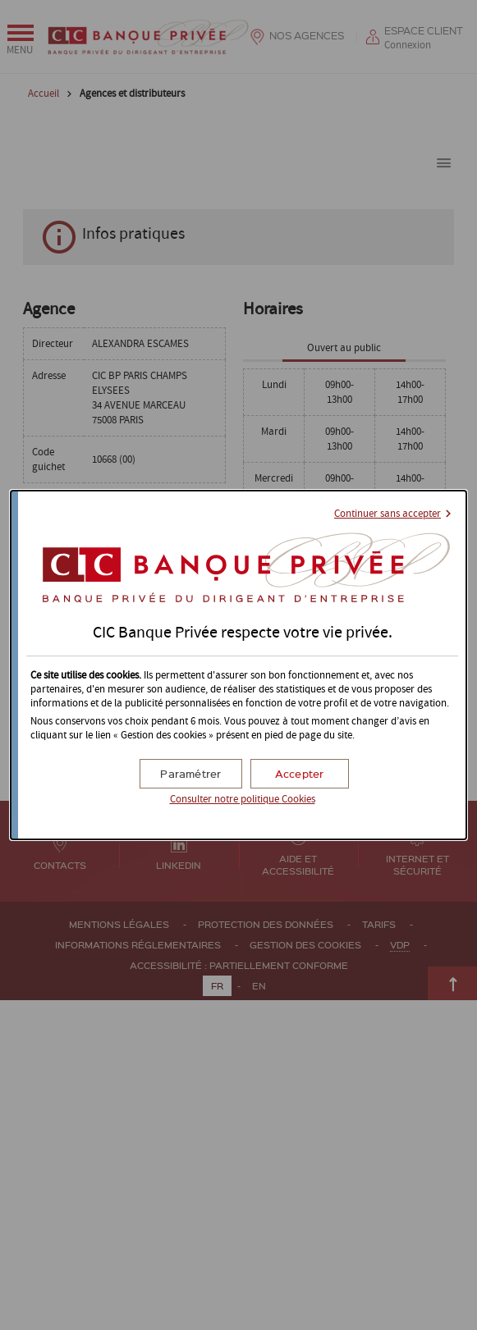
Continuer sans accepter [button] (387, 514)
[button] (299, 773)
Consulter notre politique (242, 800)
